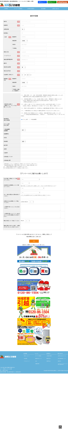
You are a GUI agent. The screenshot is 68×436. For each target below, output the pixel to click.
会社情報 (43, 8)
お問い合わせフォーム (62, 355)
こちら (36, 244)
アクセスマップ (27, 361)
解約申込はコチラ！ (52, 2)
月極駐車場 (37, 363)
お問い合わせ (55, 8)
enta (36, 361)
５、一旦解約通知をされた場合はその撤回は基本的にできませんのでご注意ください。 (41, 110)
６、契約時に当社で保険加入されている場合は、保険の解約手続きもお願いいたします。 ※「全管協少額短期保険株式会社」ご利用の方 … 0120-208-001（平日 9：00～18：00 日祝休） (43, 114)
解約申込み (49, 358)
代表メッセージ (27, 355)
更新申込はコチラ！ (42, 2)
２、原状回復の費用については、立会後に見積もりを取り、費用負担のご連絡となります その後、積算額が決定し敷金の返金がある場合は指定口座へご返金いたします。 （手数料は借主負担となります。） (41, 100)
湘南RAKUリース (38, 358)
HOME (6, 8)
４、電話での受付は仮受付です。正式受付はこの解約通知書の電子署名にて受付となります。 (43, 108)
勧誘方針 (59, 361)
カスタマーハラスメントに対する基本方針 (63, 364)
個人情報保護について (62, 358)
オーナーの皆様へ (18, 8)
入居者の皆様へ (31, 8)
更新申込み (49, 361)
